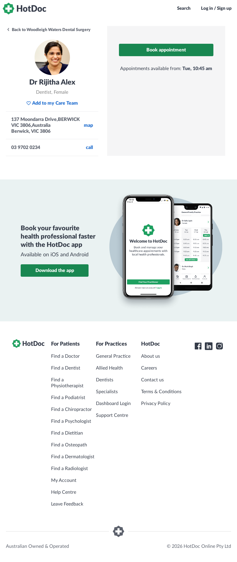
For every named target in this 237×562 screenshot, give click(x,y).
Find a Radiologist (69, 468)
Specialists (107, 391)
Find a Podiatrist (68, 397)
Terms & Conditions (161, 391)
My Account (63, 480)
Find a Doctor (65, 356)
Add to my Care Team (52, 103)
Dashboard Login (113, 403)
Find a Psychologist (71, 421)
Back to (48, 30)
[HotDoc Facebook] (198, 346)
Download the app (54, 270)
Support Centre (112, 415)
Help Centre (63, 492)
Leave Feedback (67, 504)
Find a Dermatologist (72, 456)
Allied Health (109, 368)
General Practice (113, 356)
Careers (149, 368)
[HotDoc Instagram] (219, 346)
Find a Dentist (65, 368)
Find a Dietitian (67, 433)
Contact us (152, 380)
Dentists (104, 380)
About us (150, 356)
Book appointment (166, 50)
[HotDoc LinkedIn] (208, 346)
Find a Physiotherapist (67, 383)
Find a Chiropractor (71, 409)
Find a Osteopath (69, 445)
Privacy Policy (155, 403)
